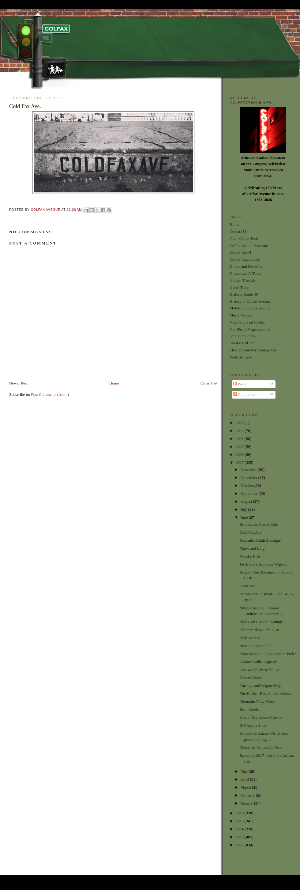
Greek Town (239, 287)
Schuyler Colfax (243, 336)
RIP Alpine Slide (252, 725)
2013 (240, 837)
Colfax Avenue (46, 209)
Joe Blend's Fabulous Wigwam (263, 564)
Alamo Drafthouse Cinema (260, 717)
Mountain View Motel (257, 701)
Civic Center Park (244, 238)
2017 (240, 462)
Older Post (209, 383)
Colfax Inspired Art (245, 259)
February (248, 795)
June (245, 517)
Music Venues (241, 315)
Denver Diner (250, 677)
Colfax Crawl (240, 252)
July (244, 509)
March (246, 787)
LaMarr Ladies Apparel (258, 661)
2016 (240, 813)
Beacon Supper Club (255, 645)
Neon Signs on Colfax (247, 322)
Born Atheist (249, 709)
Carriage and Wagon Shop (260, 685)
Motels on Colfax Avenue (250, 308)
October (247, 485)
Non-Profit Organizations (250, 329)
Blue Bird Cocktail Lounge (261, 621)
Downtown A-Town (245, 273)
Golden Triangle (243, 280)
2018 (240, 454)
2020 (240, 446)
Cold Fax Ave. (250, 532)
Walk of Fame (241, 357)
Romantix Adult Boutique (259, 540)
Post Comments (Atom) (50, 394)
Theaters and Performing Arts (253, 350)
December (249, 469)
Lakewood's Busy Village (259, 669)
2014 (240, 829)
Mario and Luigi (252, 548)
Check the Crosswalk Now (260, 747)
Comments (244, 394)
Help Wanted (249, 637)
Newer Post (18, 383)
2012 (240, 845)
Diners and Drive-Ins (246, 266)
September (250, 493)
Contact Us (238, 231)
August (247, 501)
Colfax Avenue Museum (249, 245)
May (245, 771)
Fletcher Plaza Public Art (259, 629)
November (249, 477)
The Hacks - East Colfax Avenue (265, 693)
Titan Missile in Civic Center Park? (267, 653)
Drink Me (247, 586)
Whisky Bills (249, 556)
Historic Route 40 (244, 294)
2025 (240, 422)
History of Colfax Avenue (250, 301)
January (247, 803)
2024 (240, 430)
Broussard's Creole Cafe (258, 524)
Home (114, 383)
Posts (239, 384)
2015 (240, 821)
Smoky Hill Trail (243, 343)
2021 (240, 438)
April (245, 779)
